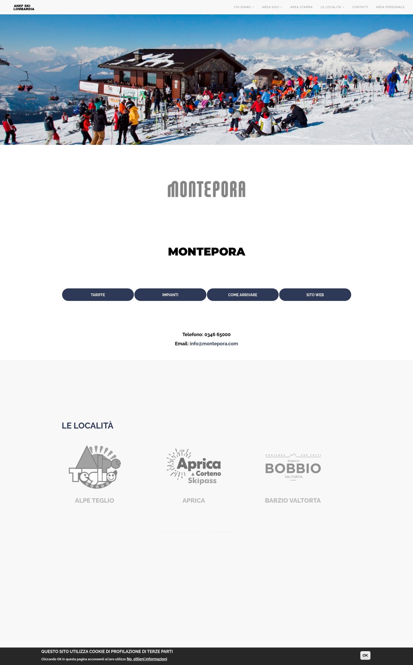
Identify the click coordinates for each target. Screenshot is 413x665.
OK (365, 655)
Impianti (170, 295)
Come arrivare (242, 295)
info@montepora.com (214, 343)
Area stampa (301, 7)
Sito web (315, 295)
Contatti (360, 7)
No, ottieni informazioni (147, 659)
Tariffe (98, 295)
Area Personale (390, 7)
